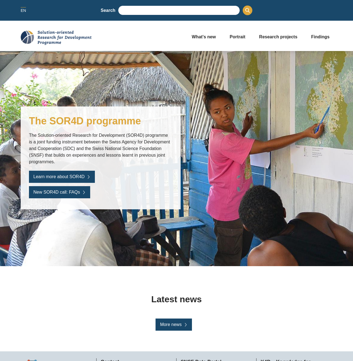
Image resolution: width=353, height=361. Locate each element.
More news (173, 324)
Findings (320, 36)
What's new (204, 36)
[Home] (101, 38)
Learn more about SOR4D (61, 176)
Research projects (278, 36)
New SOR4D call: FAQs (59, 192)
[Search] (247, 10)
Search (108, 10)
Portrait (237, 36)
